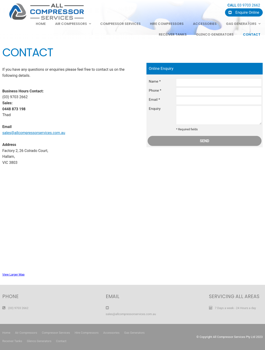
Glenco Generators (215, 34)
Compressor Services (120, 23)
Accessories (205, 23)
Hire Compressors (167, 23)
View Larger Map (13, 274)
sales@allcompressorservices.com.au (33, 133)
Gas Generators (241, 23)
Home (6, 332)
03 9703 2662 (244, 5)
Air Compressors (26, 332)
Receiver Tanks (173, 34)
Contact (251, 34)
